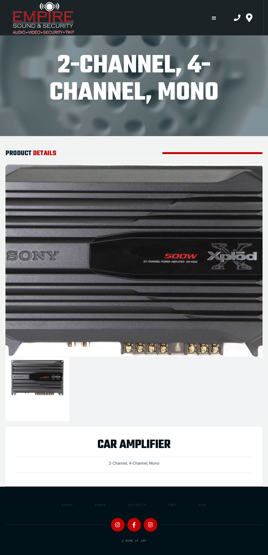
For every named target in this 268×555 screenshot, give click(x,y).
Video (100, 505)
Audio (67, 505)
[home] (101, 17)
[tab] (37, 389)
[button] (214, 18)
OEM (202, 505)
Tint (172, 505)
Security (137, 505)
